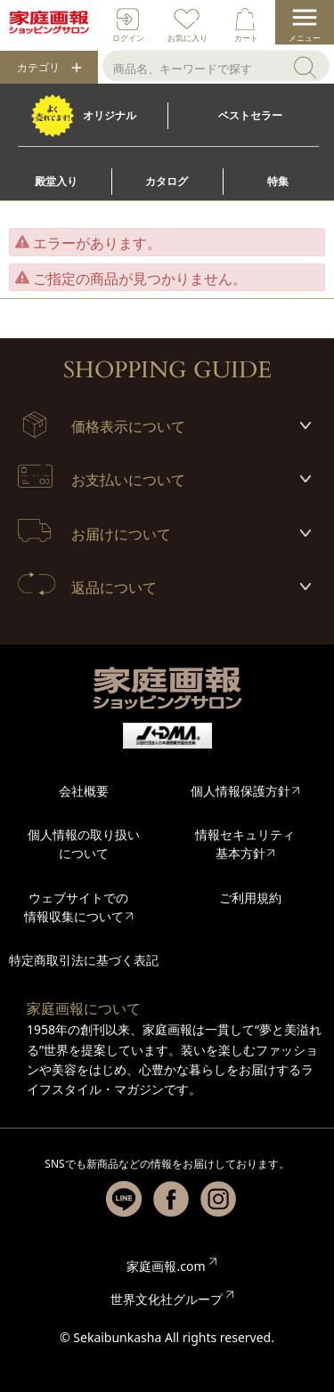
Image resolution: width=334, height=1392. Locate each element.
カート (246, 38)
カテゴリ (38, 67)
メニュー (305, 38)
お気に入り (187, 38)
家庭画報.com (165, 1266)
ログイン (128, 38)
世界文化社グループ (166, 1299)
